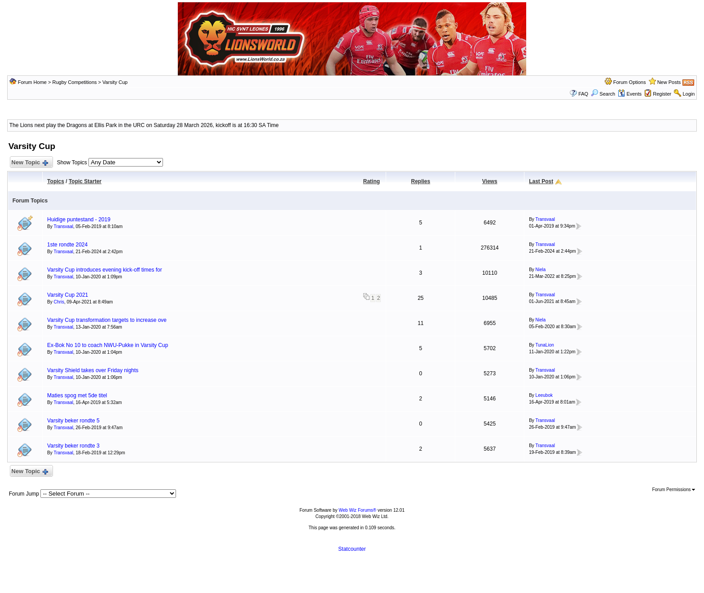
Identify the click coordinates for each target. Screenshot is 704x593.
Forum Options (629, 82)
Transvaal (63, 226)
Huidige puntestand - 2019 (78, 219)
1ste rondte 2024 (67, 245)
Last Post (541, 181)
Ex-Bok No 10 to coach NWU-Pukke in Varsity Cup (107, 345)
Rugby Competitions (74, 82)
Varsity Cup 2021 (67, 295)
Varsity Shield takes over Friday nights (92, 370)
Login (688, 94)
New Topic (29, 163)
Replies (421, 181)
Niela (541, 269)
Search (603, 94)
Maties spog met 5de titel (77, 395)
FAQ (583, 94)
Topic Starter (85, 181)
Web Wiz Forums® (357, 510)
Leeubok (544, 395)
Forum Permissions (673, 489)
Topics (55, 181)
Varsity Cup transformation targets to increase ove (107, 320)
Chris (59, 301)
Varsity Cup (115, 82)
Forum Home (32, 82)
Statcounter (351, 549)
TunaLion (544, 345)
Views (489, 181)
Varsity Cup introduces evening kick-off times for (104, 270)
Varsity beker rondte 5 (73, 420)
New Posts (669, 82)
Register (662, 94)
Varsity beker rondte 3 (73, 446)
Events (630, 94)
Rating (371, 181)
